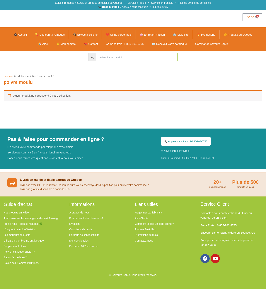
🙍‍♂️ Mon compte (66, 44)
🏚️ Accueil (20, 35)
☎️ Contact (91, 44)
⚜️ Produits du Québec (238, 35)
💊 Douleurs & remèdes (50, 35)
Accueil (8, 76)
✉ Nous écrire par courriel (177, 152)
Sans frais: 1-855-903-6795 (127, 44)
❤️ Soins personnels (118, 35)
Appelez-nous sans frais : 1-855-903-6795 (144, 7)
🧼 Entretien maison (152, 35)
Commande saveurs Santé (211, 44)
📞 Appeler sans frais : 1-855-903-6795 (188, 142)
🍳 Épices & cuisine (85, 35)
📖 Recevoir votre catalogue (169, 44)
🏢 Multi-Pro (180, 35)
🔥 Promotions (206, 35)
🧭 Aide (43, 44)
